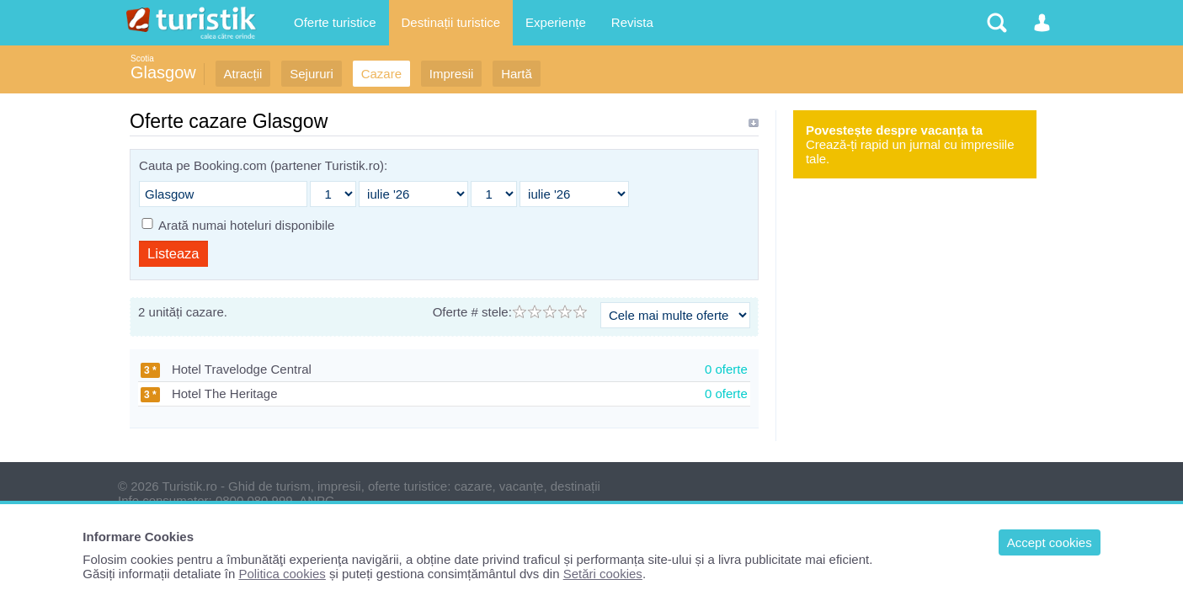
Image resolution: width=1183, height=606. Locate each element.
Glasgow (163, 72)
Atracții (243, 73)
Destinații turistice (451, 22)
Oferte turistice (335, 22)
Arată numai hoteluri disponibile (246, 225)
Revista (632, 22)
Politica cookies (281, 573)
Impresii (451, 73)
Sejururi (311, 73)
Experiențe (555, 22)
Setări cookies (602, 573)
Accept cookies (1049, 542)
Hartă (516, 73)
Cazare (381, 73)
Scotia (142, 58)
